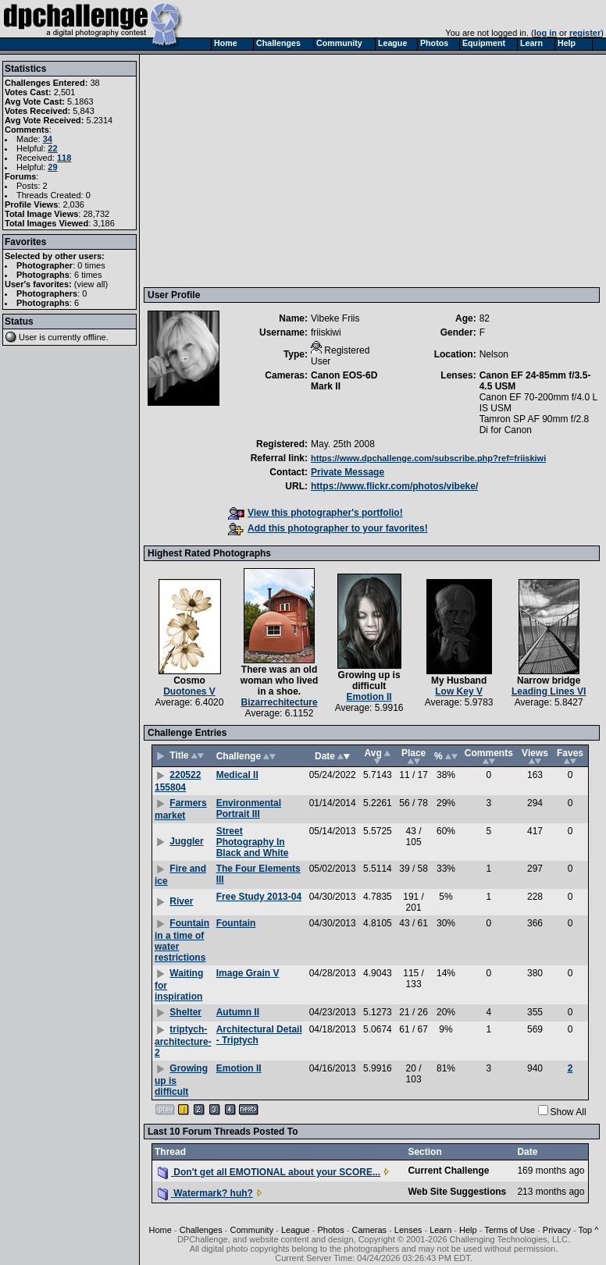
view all (91, 284)
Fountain (236, 923)
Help (468, 1230)
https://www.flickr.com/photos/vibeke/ (394, 486)
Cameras (369, 1230)
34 (47, 139)
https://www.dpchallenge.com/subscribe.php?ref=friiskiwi (428, 458)
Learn (440, 1230)
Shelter (185, 1012)
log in (545, 32)
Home (160, 1230)
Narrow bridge (548, 680)
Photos (330, 1230)
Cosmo (189, 680)
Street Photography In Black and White (252, 842)
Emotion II (369, 696)
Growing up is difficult (369, 680)
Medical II (237, 774)
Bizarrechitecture (279, 702)
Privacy (557, 1230)
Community (252, 1230)
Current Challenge (448, 1170)
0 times (91, 265)
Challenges (201, 1230)
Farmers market (181, 809)
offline (95, 337)
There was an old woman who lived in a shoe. (279, 680)
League (295, 1230)
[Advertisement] (374, 170)
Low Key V (459, 691)
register (585, 32)
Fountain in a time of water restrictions (182, 940)
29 (52, 167)
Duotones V (189, 691)
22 (52, 148)
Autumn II (237, 1012)
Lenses (408, 1230)
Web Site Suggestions (457, 1191)
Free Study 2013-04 (258, 896)
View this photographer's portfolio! (315, 512)
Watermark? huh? (205, 1193)
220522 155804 (178, 781)
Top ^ (588, 1230)
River (181, 901)
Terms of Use (509, 1230)
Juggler (186, 841)
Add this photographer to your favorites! (328, 528)
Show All (568, 1112)
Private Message (347, 472)
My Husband (459, 680)
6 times (88, 274)
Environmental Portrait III (248, 808)
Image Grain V (248, 973)
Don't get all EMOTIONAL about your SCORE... (269, 1172)
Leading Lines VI (549, 691)
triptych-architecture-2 (183, 1041)
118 (64, 157)
